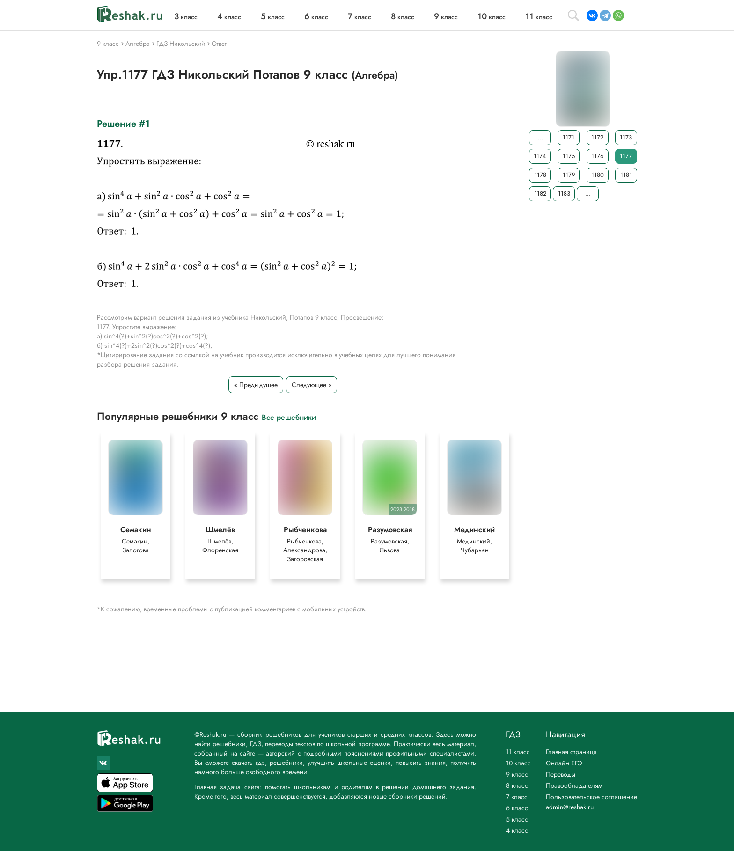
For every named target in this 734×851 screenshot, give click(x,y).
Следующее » (311, 384)
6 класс (517, 808)
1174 (540, 156)
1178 (540, 174)
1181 (626, 174)
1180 (597, 174)
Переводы (560, 774)
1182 (540, 193)
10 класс (518, 763)
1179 (569, 174)
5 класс (517, 819)
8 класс (517, 785)
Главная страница (571, 751)
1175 (569, 156)
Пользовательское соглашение (591, 796)
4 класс (517, 830)
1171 (568, 137)
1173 (626, 137)
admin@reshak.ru (570, 807)
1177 (626, 156)
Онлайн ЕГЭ (564, 763)
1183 (564, 193)
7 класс (517, 796)
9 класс (517, 774)
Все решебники (289, 417)
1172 (597, 137)
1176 (597, 156)
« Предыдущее (256, 384)
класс (186, 17)
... (540, 137)
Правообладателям (574, 785)
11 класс (518, 751)
